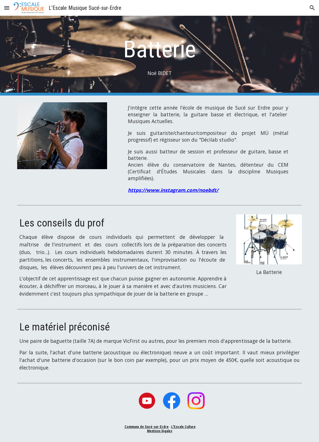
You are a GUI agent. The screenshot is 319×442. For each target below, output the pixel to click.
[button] (6, 7)
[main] (159, 55)
